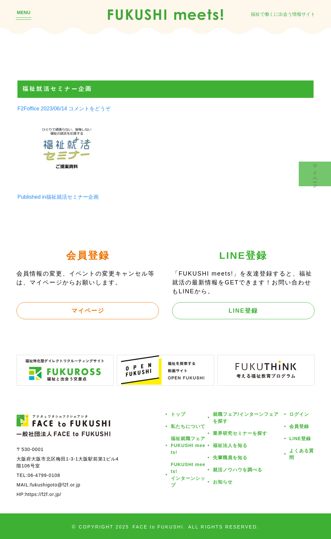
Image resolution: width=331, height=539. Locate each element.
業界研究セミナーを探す (240, 433)
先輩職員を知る (230, 457)
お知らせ (223, 482)
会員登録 (299, 426)
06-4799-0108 (44, 475)
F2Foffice (28, 108)
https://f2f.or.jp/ (43, 494)
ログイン (299, 414)
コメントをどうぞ (89, 108)
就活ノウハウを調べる (237, 469)
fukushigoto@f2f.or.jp (55, 485)
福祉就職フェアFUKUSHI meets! (188, 445)
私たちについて (188, 426)
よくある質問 (301, 454)
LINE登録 (243, 310)
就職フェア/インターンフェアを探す (246, 417)
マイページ (87, 310)
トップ (178, 414)
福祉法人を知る (230, 445)
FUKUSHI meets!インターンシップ (188, 474)
